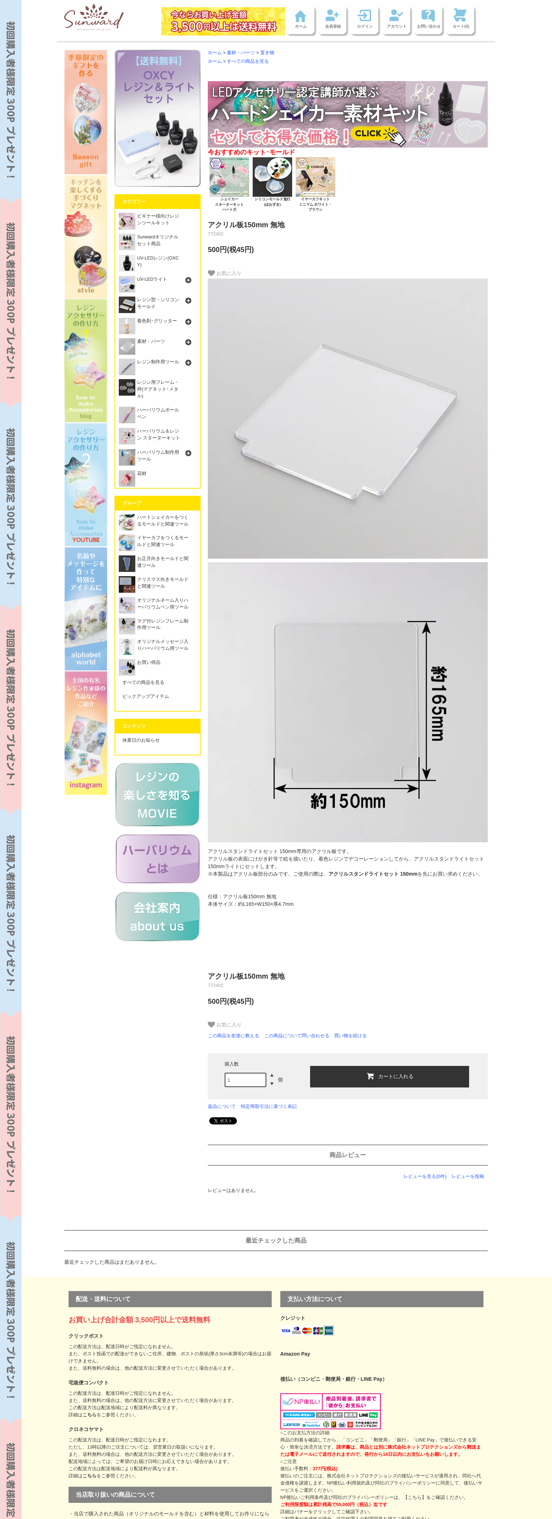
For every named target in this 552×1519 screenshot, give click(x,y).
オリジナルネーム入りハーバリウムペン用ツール (153, 605)
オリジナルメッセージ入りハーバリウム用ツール (153, 646)
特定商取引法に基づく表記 (269, 1106)
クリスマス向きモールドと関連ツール (153, 584)
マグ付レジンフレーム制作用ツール (153, 626)
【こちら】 (414, 1497)
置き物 (267, 52)
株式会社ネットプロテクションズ (362, 1475)
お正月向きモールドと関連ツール (153, 563)
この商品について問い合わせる (296, 1035)
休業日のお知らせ (141, 740)
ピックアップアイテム (145, 696)
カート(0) (461, 26)
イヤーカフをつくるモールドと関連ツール (153, 543)
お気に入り (225, 273)
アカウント (397, 26)
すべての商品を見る (248, 61)
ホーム (301, 26)
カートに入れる (389, 1076)
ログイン (365, 26)
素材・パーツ (241, 52)
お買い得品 (139, 664)
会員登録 (333, 26)
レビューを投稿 (468, 1176)
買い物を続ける (350, 1035)
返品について (222, 1106)
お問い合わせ (429, 26)
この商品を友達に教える (233, 1035)
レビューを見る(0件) (424, 1176)
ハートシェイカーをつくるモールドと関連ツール (153, 522)
